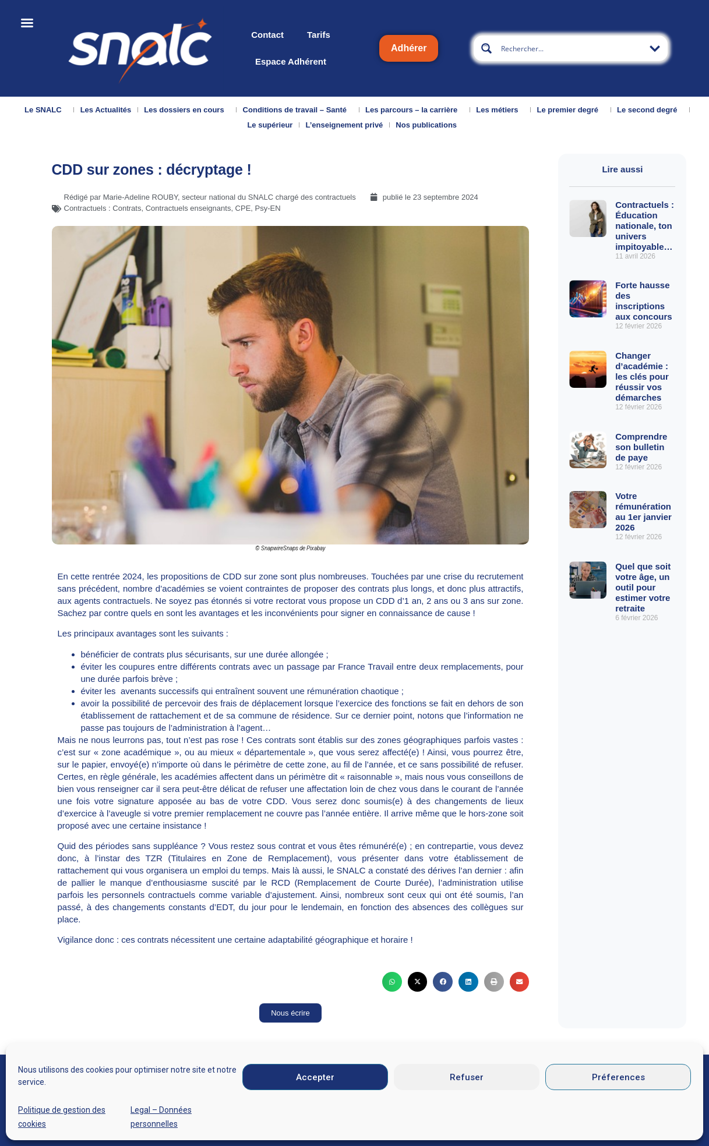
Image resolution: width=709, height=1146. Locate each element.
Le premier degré (571, 110)
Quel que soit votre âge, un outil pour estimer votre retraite (643, 587)
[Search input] (571, 48)
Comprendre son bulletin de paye (641, 446)
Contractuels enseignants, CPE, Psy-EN (213, 208)
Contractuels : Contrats (103, 208)
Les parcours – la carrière (414, 110)
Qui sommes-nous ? (44, 1127)
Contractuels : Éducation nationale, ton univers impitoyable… (644, 226)
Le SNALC (46, 110)
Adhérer (408, 48)
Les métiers (500, 110)
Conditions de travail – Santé (297, 110)
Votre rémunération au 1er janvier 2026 (643, 511)
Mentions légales (397, 1125)
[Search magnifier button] (486, 48)
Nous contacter (120, 1123)
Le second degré (650, 110)
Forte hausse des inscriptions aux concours (645, 300)
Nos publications (429, 125)
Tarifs (318, 35)
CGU (473, 1125)
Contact (267, 35)
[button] (392, 982)
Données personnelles (555, 1125)
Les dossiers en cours (187, 110)
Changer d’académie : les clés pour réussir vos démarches (642, 376)
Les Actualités (106, 109)
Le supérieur (269, 125)
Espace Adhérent (290, 61)
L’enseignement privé (344, 125)
